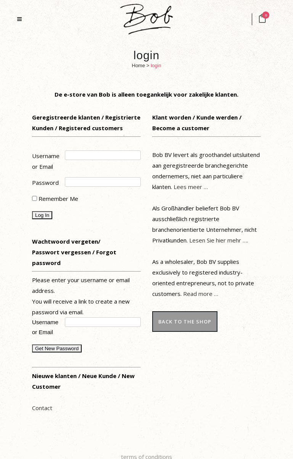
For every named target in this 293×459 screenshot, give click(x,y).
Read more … (200, 293)
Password (45, 182)
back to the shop (184, 321)
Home (138, 65)
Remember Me (55, 198)
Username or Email (46, 161)
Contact (42, 408)
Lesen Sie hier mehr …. (218, 240)
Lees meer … (191, 187)
